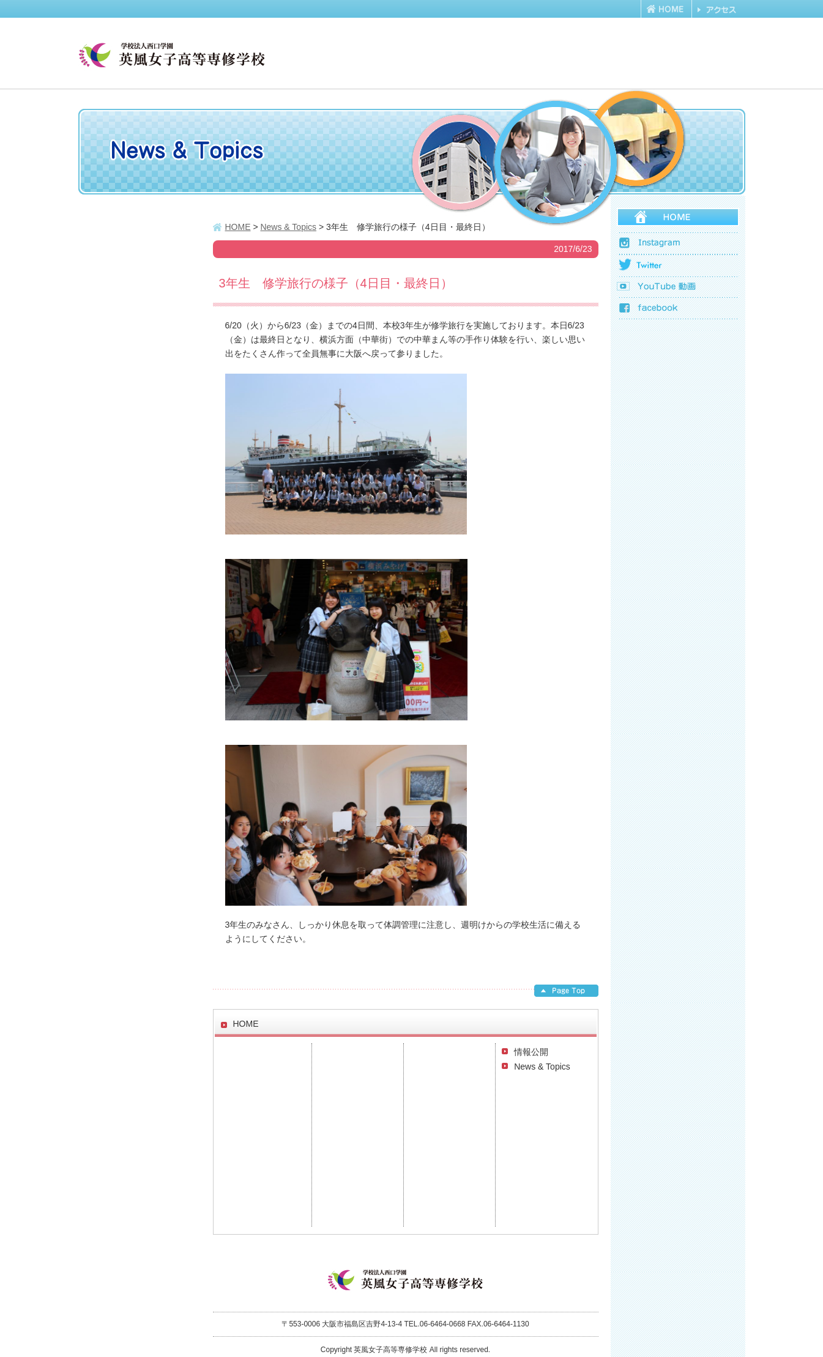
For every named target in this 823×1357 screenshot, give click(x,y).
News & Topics (542, 1066)
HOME (238, 227)
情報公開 (531, 1052)
